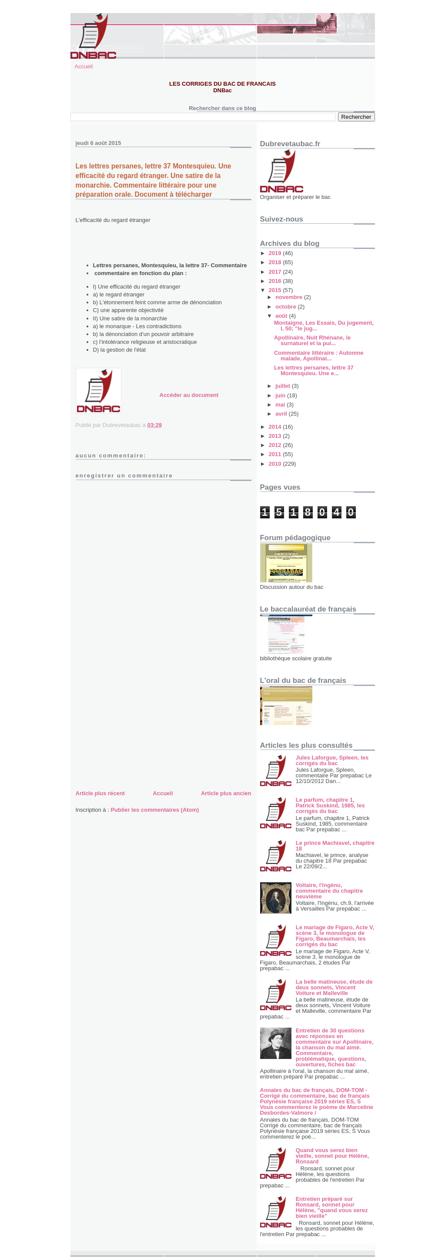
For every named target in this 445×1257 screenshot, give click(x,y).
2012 (276, 445)
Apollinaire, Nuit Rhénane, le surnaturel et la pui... (312, 340)
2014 (276, 426)
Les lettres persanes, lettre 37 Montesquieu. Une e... (314, 370)
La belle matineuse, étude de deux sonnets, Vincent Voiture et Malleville (334, 987)
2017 (276, 272)
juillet (283, 386)
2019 (276, 253)
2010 (276, 463)
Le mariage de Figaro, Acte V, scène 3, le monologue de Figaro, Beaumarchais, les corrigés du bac (335, 936)
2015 (276, 290)
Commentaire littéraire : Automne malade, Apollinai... (318, 356)
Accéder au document (189, 395)
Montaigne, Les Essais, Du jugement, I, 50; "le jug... (324, 325)
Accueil (83, 66)
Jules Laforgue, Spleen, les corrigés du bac (332, 760)
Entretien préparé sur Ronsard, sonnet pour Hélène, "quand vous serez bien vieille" (332, 1207)
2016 (276, 281)
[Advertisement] (141, 727)
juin (281, 395)
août (282, 316)
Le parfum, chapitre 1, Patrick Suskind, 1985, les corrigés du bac (330, 805)
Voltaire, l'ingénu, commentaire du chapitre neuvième (329, 891)
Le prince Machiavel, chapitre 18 (335, 846)
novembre (289, 297)
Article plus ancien (226, 793)
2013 (276, 436)
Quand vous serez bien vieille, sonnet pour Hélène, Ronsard (332, 1156)
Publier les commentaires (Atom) (154, 810)
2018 (276, 262)
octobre (286, 306)
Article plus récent (100, 793)
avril (281, 413)
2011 (276, 454)
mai (281, 404)
